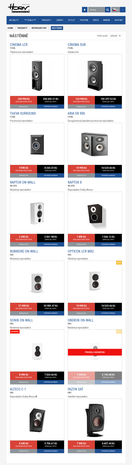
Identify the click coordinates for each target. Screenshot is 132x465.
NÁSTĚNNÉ (57, 28)
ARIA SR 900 (76, 113)
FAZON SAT (75, 389)
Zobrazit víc (23, 107)
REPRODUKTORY (39, 28)
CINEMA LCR (19, 45)
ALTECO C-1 (18, 389)
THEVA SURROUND (23, 113)
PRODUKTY (22, 28)
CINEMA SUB (77, 45)
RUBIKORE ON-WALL (24, 251)
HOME (10, 28)
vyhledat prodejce (51, 106)
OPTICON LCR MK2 (81, 251)
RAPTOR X (75, 182)
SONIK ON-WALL (21, 320)
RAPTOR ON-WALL (22, 182)
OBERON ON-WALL (81, 320)
